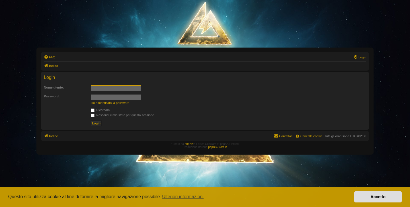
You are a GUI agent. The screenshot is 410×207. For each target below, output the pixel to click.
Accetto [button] (378, 196)
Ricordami (100, 110)
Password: (52, 96)
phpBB (189, 143)
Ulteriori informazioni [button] (183, 196)
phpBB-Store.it (217, 147)
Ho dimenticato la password (110, 102)
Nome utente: (54, 87)
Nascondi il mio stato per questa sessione (122, 115)
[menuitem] (49, 57)
